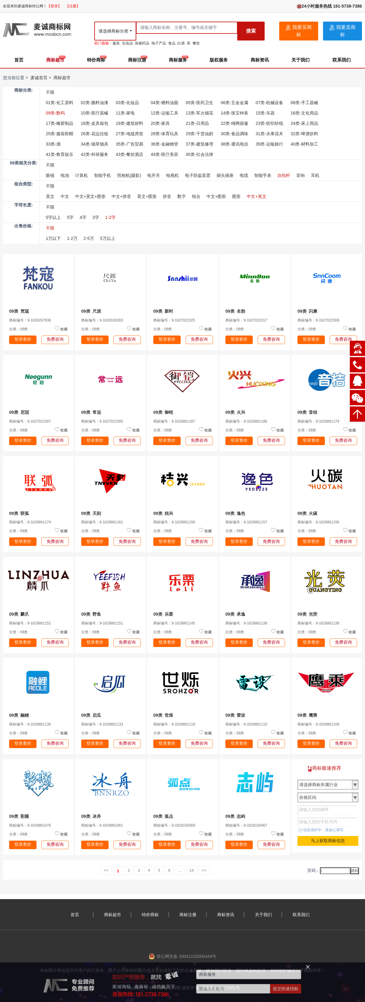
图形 (236, 196)
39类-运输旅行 (269, 144)
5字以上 (53, 217)
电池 (65, 175)
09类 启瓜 (91, 715)
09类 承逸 (235, 614)
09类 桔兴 (163, 513)
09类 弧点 (163, 816)
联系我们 (341, 59)
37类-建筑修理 (199, 144)
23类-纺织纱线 (269, 123)
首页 (18, 59)
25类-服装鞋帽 (59, 133)
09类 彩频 (19, 816)
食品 (172, 43)
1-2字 (110, 217)
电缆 (244, 175)
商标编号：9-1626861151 (102, 623)
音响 (300, 175)
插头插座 (225, 175)
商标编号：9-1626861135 (30, 724)
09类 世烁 (163, 715)
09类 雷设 (235, 715)
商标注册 (137, 59)
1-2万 (72, 238)
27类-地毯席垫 (129, 133)
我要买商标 (299, 31)
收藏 (64, 329)
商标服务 (178, 59)
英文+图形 (147, 196)
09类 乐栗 (163, 614)
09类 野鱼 (91, 614)
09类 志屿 (235, 816)
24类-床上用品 (304, 123)
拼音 (167, 196)
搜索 (251, 30)
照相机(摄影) (129, 175)
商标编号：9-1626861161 (102, 522)
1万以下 (53, 238)
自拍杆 (283, 175)
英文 (50, 196)
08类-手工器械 (304, 102)
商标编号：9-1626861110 (246, 724)
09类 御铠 (163, 412)
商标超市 (55, 59)
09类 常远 (91, 412)
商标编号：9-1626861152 (30, 623)
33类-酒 (53, 144)
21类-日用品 (197, 123)
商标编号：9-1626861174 (318, 421)
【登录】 (54, 6)
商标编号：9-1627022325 (174, 320)
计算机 (81, 175)
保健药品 (142, 43)
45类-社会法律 (199, 154)
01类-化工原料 (59, 102)
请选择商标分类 (113, 31)
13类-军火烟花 (199, 113)
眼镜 (50, 175)
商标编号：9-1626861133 (102, 724)
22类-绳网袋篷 (234, 123)
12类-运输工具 (164, 113)
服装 (116, 43)
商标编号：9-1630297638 (30, 320)
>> (204, 870)
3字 (95, 217)
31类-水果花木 (269, 133)
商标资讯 (260, 59)
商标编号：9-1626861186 (246, 421)
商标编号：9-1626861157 (246, 522)
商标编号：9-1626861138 (246, 623)
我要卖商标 (342, 31)
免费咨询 (55, 339)
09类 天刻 (91, 513)
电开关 (153, 175)
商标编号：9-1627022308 (318, 320)
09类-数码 (55, 113)
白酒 (181, 43)
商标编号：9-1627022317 (246, 320)
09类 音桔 (307, 412)
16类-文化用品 (304, 113)
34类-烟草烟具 (94, 144)
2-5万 (89, 238)
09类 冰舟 (91, 816)
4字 (83, 217)
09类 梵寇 (19, 311)
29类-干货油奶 (199, 133)
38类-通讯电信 (234, 144)
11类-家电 (125, 113)
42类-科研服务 (94, 154)
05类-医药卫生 (199, 102)
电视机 (172, 175)
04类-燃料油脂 (164, 102)
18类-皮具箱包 (94, 123)
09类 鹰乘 (307, 715)
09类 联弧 (19, 513)
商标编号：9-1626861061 (102, 825)
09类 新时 (163, 311)
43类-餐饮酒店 (129, 154)
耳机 (315, 175)
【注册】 (72, 6)
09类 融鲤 (19, 715)
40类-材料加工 (304, 144)
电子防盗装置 (197, 175)
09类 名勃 (235, 311)
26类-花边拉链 (94, 133)
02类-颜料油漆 (94, 102)
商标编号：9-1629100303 (102, 320)
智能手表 (262, 175)
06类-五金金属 (234, 102)
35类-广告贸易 (129, 144)
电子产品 (158, 43)
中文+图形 (216, 196)
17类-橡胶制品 (59, 123)
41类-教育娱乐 (59, 154)
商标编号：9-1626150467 (246, 825)
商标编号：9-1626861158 (174, 522)
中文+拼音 (121, 196)
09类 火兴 (235, 412)
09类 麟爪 (19, 614)
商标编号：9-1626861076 (30, 825)
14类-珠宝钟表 (234, 113)
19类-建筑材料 (129, 123)
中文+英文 (256, 196)
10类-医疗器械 (94, 113)
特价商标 (96, 59)
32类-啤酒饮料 (304, 133)
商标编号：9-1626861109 (318, 724)
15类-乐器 (265, 113)
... (180, 870)
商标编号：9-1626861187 (174, 421)
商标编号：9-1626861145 (174, 623)
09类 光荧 (307, 614)
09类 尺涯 (91, 311)
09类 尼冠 (19, 412)
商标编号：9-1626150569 (174, 825)
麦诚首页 (38, 77)
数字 (181, 196)
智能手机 (102, 175)
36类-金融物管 (164, 144)
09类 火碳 (307, 513)
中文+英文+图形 (90, 196)
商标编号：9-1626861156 (318, 522)
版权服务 (219, 59)
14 (191, 870)
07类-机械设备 (269, 102)
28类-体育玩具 (164, 133)
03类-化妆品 (127, 102)
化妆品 (127, 43)
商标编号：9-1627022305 (102, 421)
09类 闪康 (307, 311)
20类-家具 (160, 123)
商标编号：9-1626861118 (174, 724)
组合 (196, 196)
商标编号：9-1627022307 (30, 421)
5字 (70, 217)
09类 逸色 (235, 513)
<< (106, 870)
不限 (50, 92)
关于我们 (300, 59)
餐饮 (196, 43)
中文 (65, 196)
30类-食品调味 (234, 133)
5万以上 (107, 238)
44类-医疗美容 (164, 154)
